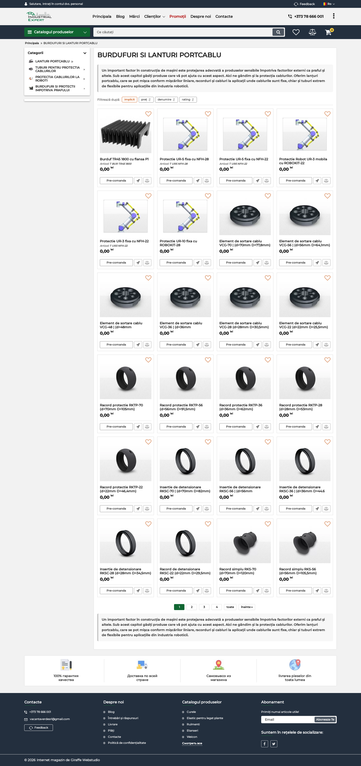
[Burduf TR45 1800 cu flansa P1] (125, 134)
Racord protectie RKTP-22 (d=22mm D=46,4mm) (125, 491)
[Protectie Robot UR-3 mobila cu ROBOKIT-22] (305, 134)
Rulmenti (193, 724)
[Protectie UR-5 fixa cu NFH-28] (185, 134)
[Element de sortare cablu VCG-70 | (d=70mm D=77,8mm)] (245, 216)
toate (230, 607)
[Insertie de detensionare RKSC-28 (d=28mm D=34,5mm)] (125, 544)
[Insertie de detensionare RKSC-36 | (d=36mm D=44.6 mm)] (305, 462)
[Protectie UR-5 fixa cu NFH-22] (245, 134)
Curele (191, 712)
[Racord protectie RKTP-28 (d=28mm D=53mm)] (305, 380)
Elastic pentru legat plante (205, 718)
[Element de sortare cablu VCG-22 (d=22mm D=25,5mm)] (305, 298)
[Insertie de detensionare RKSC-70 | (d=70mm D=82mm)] (185, 462)
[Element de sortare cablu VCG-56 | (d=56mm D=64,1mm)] (305, 216)
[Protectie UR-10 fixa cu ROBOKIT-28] (185, 216)
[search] (189, 32)
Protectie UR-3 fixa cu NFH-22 (125, 243)
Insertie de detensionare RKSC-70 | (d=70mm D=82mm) (185, 491)
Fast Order (138, 180)
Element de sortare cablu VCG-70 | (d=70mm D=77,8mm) (245, 245)
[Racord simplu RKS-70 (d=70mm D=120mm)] (245, 544)
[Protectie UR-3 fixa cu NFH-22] (125, 216)
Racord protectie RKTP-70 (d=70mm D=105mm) (125, 409)
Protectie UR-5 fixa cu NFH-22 (245, 161)
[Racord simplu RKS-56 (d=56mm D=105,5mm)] (305, 544)
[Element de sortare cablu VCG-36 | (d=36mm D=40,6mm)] (185, 298)
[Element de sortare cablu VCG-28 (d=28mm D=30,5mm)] (245, 298)
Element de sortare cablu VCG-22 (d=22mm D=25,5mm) (305, 327)
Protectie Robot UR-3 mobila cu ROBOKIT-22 (305, 163)
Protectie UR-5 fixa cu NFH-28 (185, 161)
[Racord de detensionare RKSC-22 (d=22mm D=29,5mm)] (185, 544)
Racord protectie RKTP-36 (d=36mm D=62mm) (245, 409)
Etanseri (192, 730)
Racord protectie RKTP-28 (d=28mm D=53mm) (305, 409)
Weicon (192, 737)
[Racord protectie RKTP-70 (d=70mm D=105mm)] (125, 380)
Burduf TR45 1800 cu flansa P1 (125, 161)
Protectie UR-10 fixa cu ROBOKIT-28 (185, 245)
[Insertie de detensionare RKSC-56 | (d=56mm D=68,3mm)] (245, 462)
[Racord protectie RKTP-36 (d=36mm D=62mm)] (245, 380)
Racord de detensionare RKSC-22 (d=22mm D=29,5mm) (185, 573)
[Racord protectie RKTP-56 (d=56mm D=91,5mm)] (185, 380)
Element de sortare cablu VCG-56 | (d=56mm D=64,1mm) (305, 245)
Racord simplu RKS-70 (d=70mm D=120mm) (245, 573)
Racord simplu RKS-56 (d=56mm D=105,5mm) (305, 573)
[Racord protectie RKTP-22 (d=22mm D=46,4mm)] (125, 462)
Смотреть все (192, 743)
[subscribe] (299, 719)
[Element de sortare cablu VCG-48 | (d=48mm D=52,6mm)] (125, 298)
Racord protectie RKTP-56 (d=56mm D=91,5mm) (185, 409)
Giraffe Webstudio (85, 760)
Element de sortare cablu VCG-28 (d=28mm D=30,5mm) (245, 327)
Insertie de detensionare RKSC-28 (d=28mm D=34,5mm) (125, 573)
